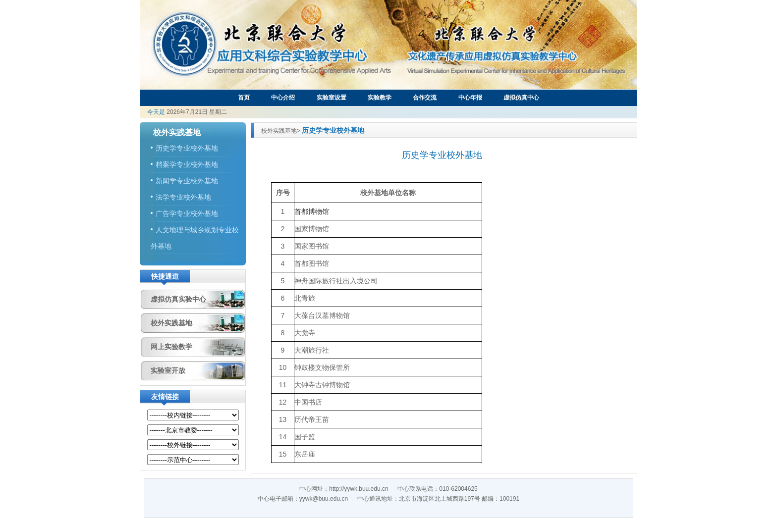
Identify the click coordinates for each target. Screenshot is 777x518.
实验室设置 (331, 97)
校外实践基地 (171, 323)
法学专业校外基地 (183, 197)
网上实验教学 (171, 347)
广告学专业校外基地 (187, 213)
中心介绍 (283, 97)
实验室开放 (168, 370)
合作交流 (425, 97)
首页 (244, 97)
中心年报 (470, 97)
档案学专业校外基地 (187, 164)
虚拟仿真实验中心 (178, 299)
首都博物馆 (311, 211)
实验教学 (379, 97)
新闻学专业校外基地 (187, 181)
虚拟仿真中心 (521, 97)
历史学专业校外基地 (187, 148)
